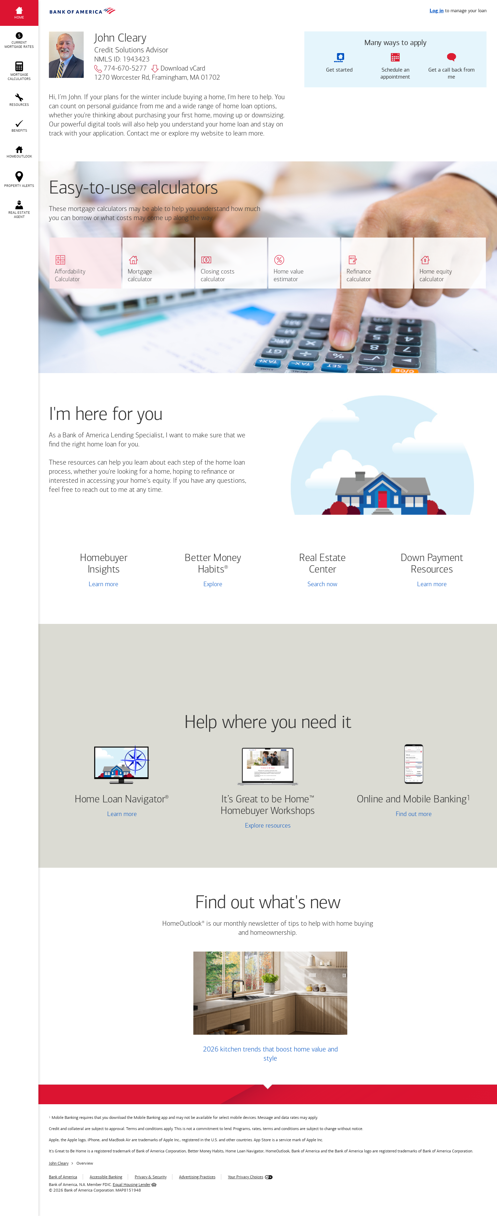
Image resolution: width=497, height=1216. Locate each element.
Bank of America (63, 1176)
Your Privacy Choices (245, 1176)
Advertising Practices (197, 1176)
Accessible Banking (106, 1176)
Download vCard (178, 69)
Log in (437, 11)
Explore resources (268, 826)
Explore (212, 584)
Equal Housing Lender (131, 1184)
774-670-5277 (120, 69)
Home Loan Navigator (122, 799)
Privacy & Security (150, 1176)
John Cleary (58, 1163)
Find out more (389, 815)
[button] (19, 40)
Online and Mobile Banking (412, 799)
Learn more (103, 584)
